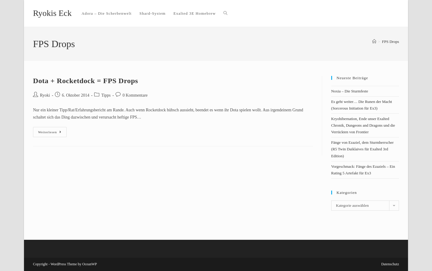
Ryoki (45, 95)
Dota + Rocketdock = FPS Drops (85, 81)
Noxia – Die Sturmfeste (349, 91)
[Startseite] (374, 41)
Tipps (105, 95)
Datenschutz (390, 264)
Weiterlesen (52, 130)
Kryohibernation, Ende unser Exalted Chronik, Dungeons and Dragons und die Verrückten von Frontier (363, 125)
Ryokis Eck (52, 13)
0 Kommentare (135, 95)
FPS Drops (390, 41)
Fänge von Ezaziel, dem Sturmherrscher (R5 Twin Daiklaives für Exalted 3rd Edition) (362, 149)
